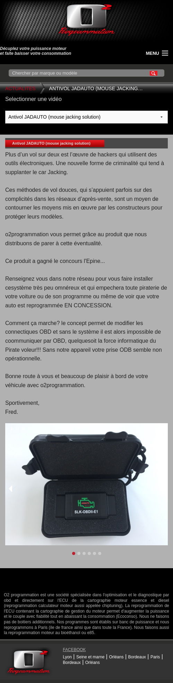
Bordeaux (137, 657)
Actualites (20, 88)
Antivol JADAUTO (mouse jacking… (96, 88)
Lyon (67, 657)
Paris (155, 657)
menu (152, 53)
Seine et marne (90, 657)
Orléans (116, 657)
